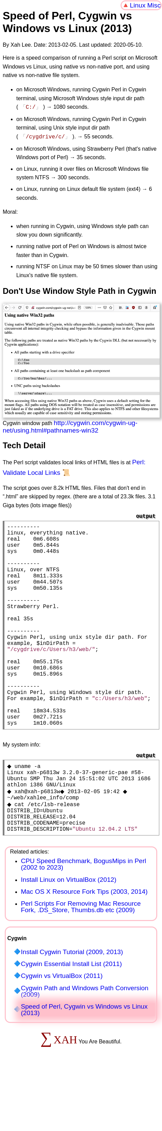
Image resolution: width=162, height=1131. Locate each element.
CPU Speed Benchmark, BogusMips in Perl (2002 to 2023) (83, 921)
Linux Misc (145, 5)
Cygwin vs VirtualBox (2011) (62, 1032)
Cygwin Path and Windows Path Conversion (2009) (84, 1047)
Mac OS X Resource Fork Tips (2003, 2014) (84, 948)
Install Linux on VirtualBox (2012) (68, 936)
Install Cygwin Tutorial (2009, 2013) (72, 1008)
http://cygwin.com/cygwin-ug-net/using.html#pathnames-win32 (70, 425)
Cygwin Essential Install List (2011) (71, 1020)
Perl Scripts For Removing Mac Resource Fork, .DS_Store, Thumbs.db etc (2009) (81, 963)
